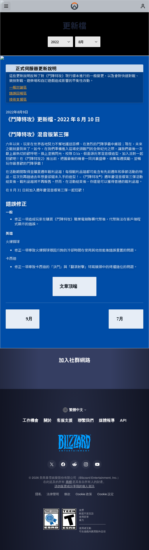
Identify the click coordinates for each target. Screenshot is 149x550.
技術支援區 (18, 99)
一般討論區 (18, 87)
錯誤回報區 (18, 93)
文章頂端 (74, 286)
